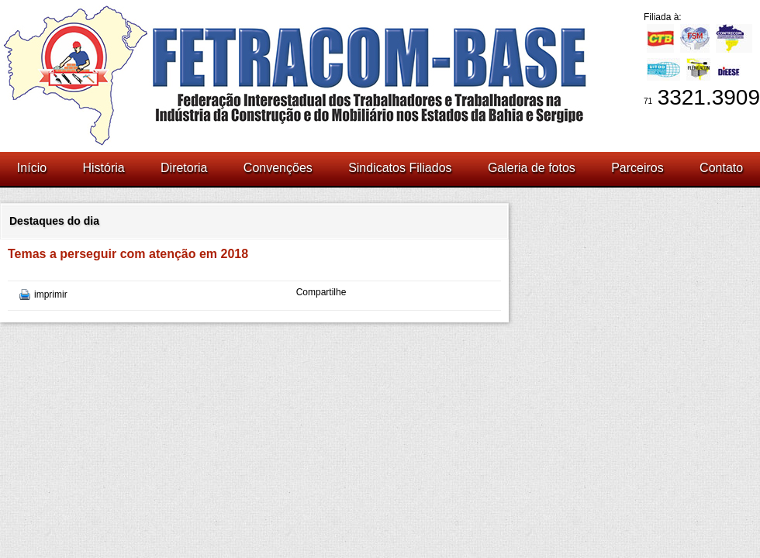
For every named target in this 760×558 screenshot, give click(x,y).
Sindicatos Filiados (399, 167)
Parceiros (637, 167)
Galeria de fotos (531, 167)
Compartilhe (321, 292)
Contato (721, 167)
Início (32, 167)
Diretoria (184, 167)
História (103, 167)
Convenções (278, 167)
